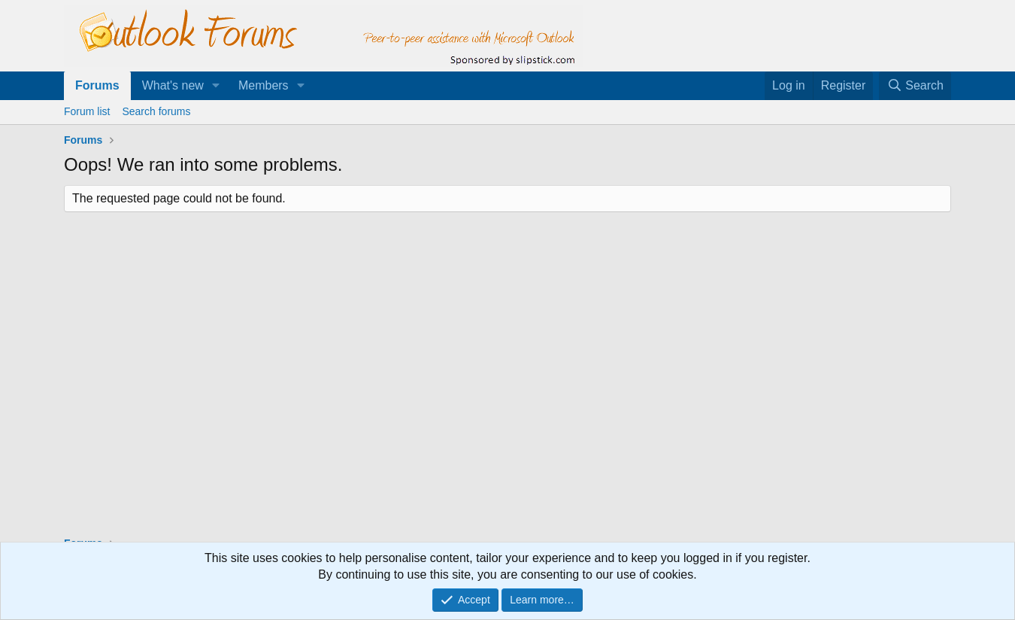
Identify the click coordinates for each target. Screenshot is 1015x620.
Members (263, 85)
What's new (173, 85)
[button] (216, 85)
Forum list (87, 111)
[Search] (915, 85)
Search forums (156, 111)
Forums (97, 85)
